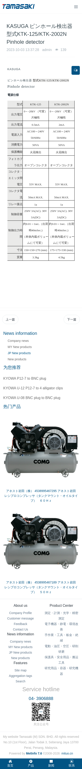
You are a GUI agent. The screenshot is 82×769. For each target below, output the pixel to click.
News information (20, 634)
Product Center (61, 605)
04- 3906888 (41, 698)
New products (17, 359)
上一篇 (10, 319)
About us (20, 605)
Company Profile (20, 613)
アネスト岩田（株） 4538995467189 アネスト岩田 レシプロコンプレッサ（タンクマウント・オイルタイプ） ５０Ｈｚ (41, 587)
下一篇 (71, 319)
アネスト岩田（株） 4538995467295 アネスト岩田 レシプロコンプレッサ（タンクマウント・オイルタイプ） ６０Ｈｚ (41, 495)
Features (20, 663)
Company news (18, 341)
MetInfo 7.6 (34, 753)
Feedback (20, 624)
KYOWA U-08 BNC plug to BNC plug (31, 398)
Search (20, 681)
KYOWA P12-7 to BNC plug (24, 378)
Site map (20, 670)
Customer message (20, 618)
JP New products (19, 353)
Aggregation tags (20, 676)
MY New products (20, 347)
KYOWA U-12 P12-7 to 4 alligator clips (33, 388)
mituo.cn (67, 753)
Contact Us (20, 629)
